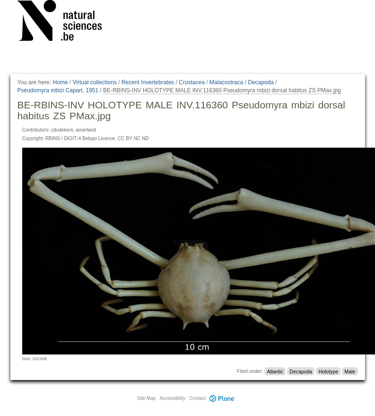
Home (60, 82)
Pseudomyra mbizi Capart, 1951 (57, 90)
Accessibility (172, 398)
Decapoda (261, 82)
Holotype (328, 371)
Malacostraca (226, 82)
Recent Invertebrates (148, 82)
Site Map (146, 398)
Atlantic (275, 371)
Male (349, 371)
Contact (197, 398)
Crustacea (192, 82)
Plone (223, 398)
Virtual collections (95, 82)
